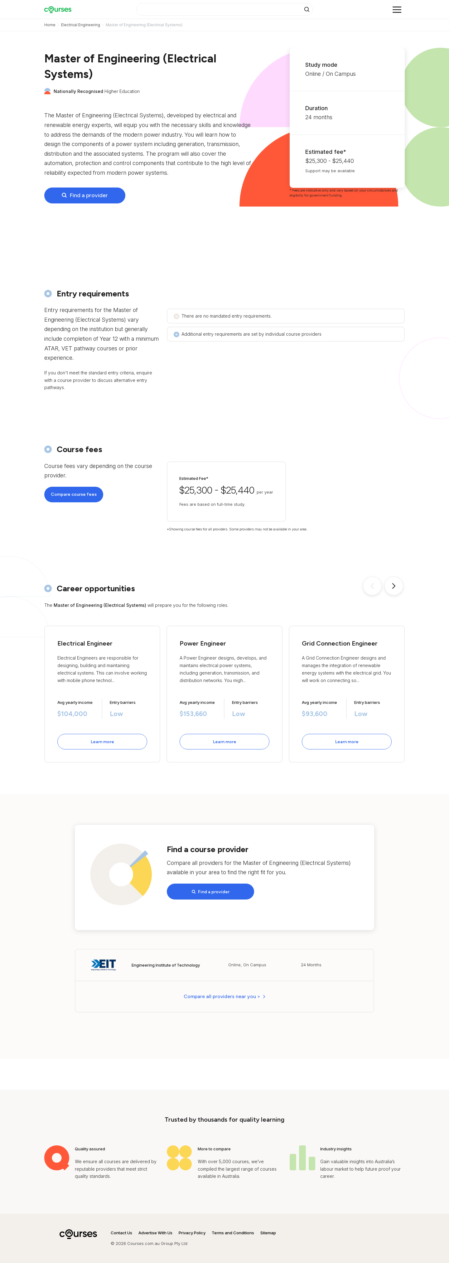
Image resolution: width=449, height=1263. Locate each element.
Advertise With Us (155, 1232)
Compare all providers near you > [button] (222, 996)
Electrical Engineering (80, 24)
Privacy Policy (192, 1232)
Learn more (102, 741)
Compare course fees (74, 494)
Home (50, 24)
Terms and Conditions (233, 1232)
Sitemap (268, 1232)
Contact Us (121, 1232)
